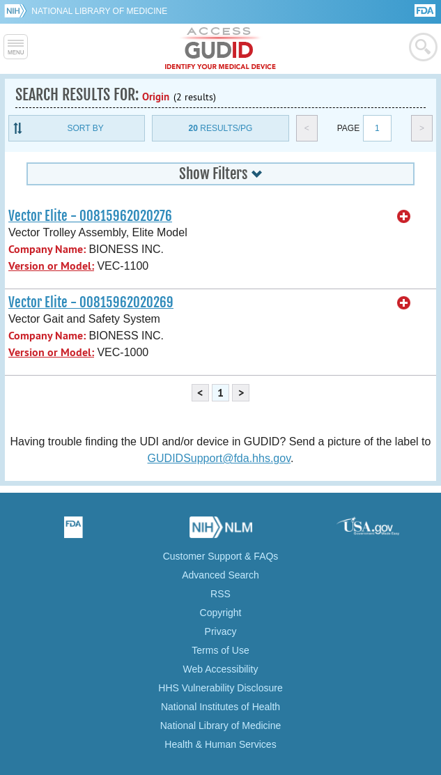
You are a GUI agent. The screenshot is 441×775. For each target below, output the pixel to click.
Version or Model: (51, 266)
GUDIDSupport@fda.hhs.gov (219, 458)
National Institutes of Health (220, 706)
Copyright (221, 612)
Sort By (86, 128)
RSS (220, 593)
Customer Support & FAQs (221, 556)
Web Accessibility (220, 669)
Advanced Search (220, 575)
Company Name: (47, 249)
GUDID (220, 48)
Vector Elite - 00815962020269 (90, 302)
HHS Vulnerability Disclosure (220, 687)
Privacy (221, 631)
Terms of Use (220, 650)
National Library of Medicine (99, 11)
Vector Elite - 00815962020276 (90, 216)
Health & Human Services (220, 744)
